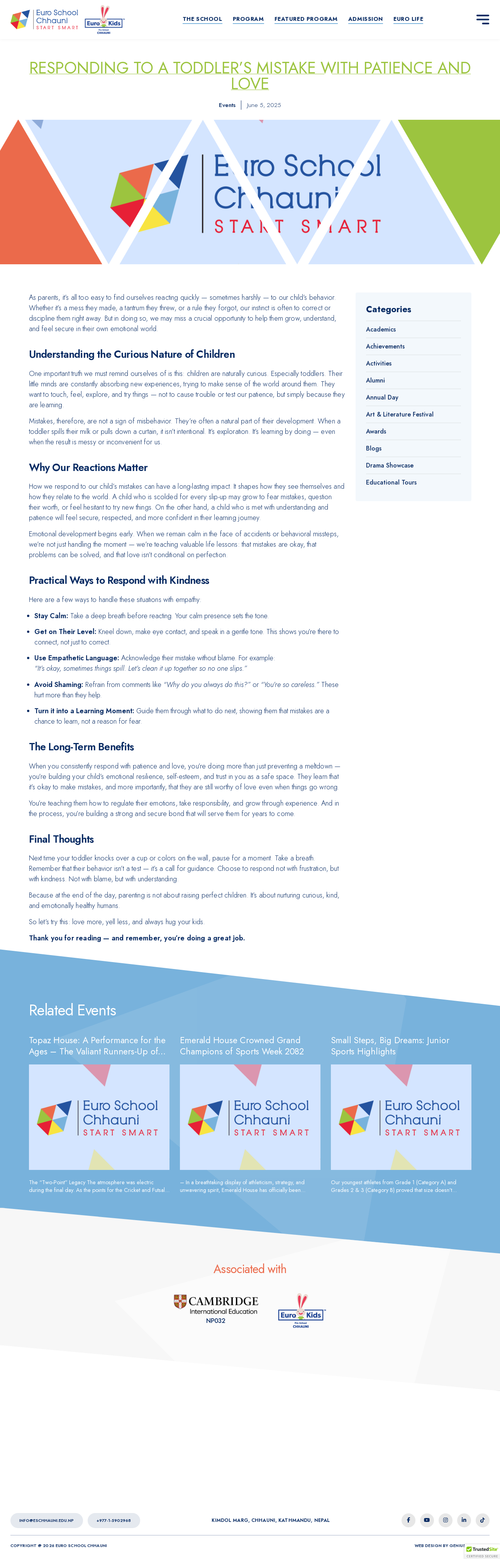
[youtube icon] (427, 1520)
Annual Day (382, 397)
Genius (457, 1545)
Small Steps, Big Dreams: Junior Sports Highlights (390, 1046)
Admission (365, 19)
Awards (376, 431)
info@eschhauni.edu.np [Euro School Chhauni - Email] (46, 1520)
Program (248, 19)
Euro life (408, 19)
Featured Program (306, 19)
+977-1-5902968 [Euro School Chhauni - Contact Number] (114, 1520)
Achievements (385, 346)
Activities (379, 363)
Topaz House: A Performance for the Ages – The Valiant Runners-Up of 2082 (97, 1051)
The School (202, 19)
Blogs (373, 448)
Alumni (375, 380)
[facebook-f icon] (408, 1520)
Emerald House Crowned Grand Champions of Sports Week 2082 (242, 1046)
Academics (381, 329)
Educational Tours (391, 482)
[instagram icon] (446, 1520)
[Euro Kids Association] (216, 1310)
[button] (482, 1551)
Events (227, 104)
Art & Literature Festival (400, 414)
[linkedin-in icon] (464, 1520)
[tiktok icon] (483, 1520)
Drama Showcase (390, 465)
